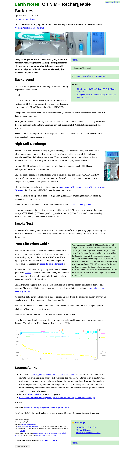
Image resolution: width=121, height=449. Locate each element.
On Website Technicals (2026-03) (88, 433)
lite (118, 2)
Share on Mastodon (22, 446)
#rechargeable (29, 28)
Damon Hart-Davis (26, 19)
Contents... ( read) (82, 68)
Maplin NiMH (34, 394)
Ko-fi (55, 440)
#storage (19, 28)
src (34, 424)
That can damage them (81, 204)
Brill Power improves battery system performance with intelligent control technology (56, 397)
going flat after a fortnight (51, 264)
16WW (22, 431)
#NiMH (40, 28)
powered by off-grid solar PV (31, 426)
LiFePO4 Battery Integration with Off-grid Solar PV (47, 407)
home (107, 2)
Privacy (47, 433)
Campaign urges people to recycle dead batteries (52, 374)
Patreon (45, 440)
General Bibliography (84, 430)
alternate (29, 424)
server (19, 426)
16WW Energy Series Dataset (87, 427)
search (113, 2)
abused (28, 272)
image (24, 424)
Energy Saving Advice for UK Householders (91, 76)
